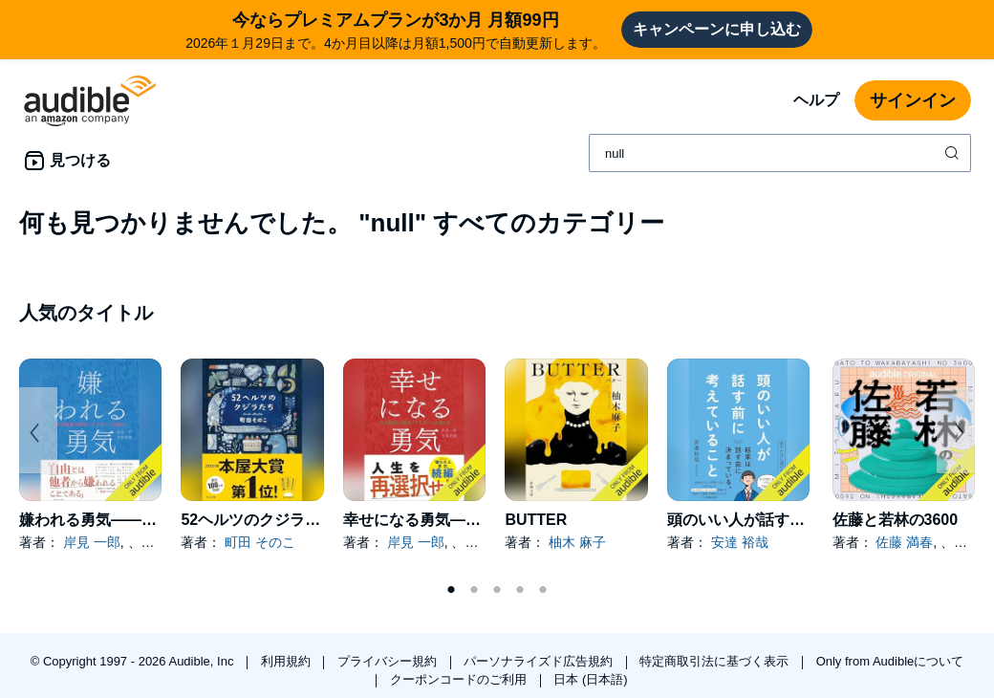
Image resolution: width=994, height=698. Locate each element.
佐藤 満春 (904, 542)
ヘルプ (816, 100)
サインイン (913, 100)
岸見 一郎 (91, 542)
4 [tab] (519, 590)
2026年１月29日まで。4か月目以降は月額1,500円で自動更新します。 (395, 29)
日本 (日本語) (590, 679)
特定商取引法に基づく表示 (715, 661)
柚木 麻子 (577, 542)
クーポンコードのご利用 (460, 679)
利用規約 (287, 661)
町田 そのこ (260, 542)
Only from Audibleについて (890, 661)
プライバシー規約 (389, 661)
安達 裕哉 (739, 542)
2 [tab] (474, 590)
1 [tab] (451, 590)
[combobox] (780, 153)
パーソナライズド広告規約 (540, 661)
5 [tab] (542, 590)
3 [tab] (497, 590)
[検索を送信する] (954, 153)
